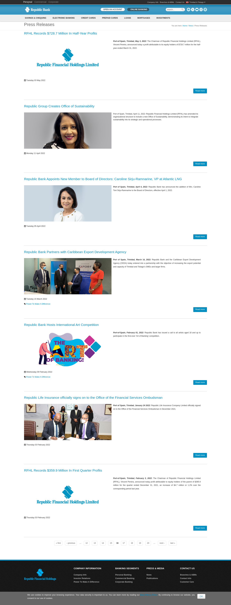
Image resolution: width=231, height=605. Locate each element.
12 (87, 543)
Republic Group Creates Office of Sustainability (59, 106)
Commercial (40, 2)
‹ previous (71, 543)
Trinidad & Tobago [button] (197, 2)
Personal (28, 2)
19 (140, 543)
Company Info (152, 2)
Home (185, 26)
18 (132, 543)
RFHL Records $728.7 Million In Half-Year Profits (60, 33)
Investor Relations (82, 578)
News (191, 26)
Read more (200, 91)
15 (111, 543)
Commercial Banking (124, 578)
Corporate (53, 2)
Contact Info (185, 578)
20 (148, 543)
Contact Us (180, 2)
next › (162, 543)
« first (58, 543)
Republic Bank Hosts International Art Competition (61, 325)
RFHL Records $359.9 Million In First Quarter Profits (63, 470)
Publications (152, 578)
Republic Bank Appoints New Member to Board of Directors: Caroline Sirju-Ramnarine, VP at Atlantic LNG (103, 179)
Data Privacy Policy (148, 595)
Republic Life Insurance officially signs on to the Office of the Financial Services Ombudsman (93, 397)
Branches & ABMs (167, 2)
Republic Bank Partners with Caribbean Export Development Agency (75, 252)
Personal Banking (123, 575)
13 (95, 543)
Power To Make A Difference (38, 304)
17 (124, 543)
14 (103, 543)
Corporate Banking (124, 582)
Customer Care (187, 582)
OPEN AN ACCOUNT (112, 9)
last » (172, 543)
